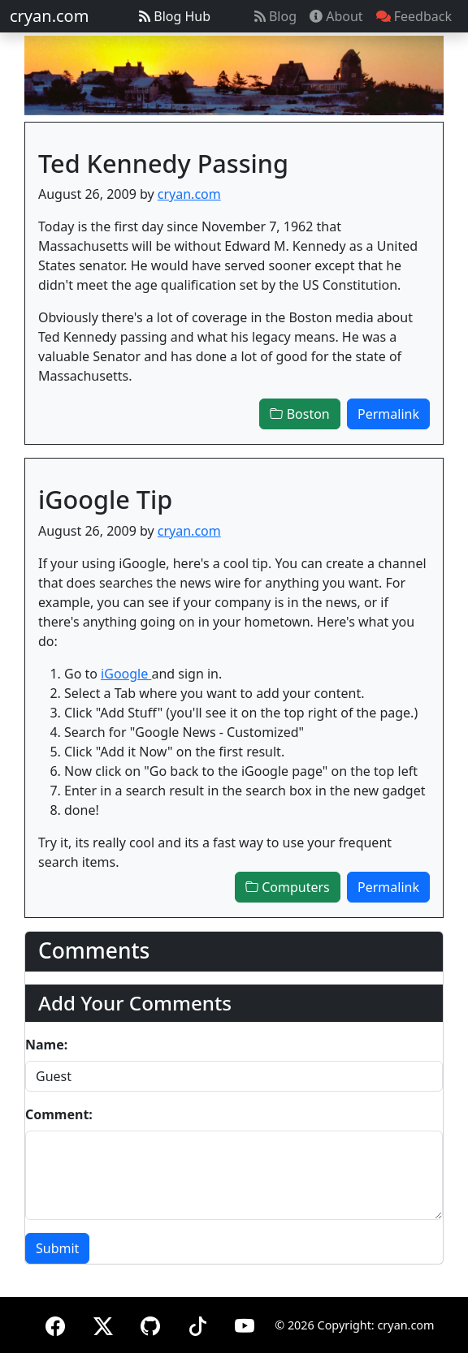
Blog (275, 16)
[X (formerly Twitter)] (103, 1323)
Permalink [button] (388, 414)
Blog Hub (174, 16)
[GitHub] (150, 1323)
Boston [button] (299, 414)
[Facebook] (55, 1323)
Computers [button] (287, 887)
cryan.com (49, 16)
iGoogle (126, 674)
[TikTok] (197, 1323)
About (336, 16)
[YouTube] (244, 1323)
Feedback (414, 16)
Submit (57, 1248)
